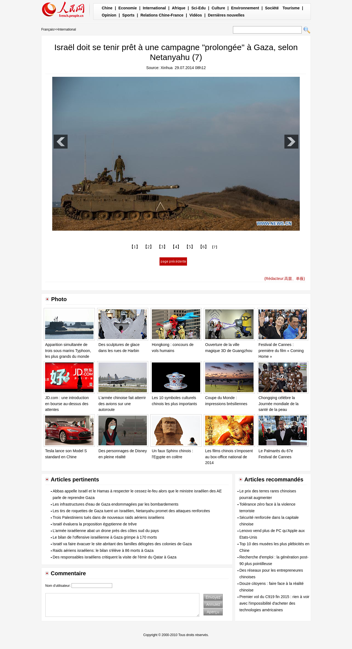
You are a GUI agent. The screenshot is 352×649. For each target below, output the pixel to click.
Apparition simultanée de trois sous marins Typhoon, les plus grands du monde (68, 350)
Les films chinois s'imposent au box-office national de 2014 (229, 457)
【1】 (134, 246)
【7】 (214, 247)
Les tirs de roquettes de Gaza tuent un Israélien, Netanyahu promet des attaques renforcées (131, 511)
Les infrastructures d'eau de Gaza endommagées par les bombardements (115, 504)
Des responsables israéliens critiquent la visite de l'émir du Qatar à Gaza (115, 557)
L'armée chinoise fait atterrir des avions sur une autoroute (122, 404)
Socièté (272, 8)
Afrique (178, 8)
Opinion (109, 15)
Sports (128, 15)
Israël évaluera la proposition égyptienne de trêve (95, 524)
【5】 (189, 246)
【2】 (148, 246)
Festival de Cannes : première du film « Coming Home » (281, 350)
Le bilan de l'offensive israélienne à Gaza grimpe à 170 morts (105, 537)
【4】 (176, 246)
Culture (218, 8)
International (154, 8)
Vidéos (195, 15)
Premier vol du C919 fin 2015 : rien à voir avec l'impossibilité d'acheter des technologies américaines (274, 603)
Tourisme (290, 8)
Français (47, 29)
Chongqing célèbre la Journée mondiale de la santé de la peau (278, 404)
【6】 (203, 246)
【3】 (162, 246)
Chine (107, 8)
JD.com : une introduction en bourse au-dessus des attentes (67, 404)
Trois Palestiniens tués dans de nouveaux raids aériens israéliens (108, 517)
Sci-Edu (198, 8)
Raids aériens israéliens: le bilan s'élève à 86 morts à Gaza (103, 550)
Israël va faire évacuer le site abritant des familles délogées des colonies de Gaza (122, 544)
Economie (128, 8)
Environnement (245, 8)
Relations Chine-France (162, 15)
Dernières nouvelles (226, 15)
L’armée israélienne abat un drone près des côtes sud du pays (106, 530)
